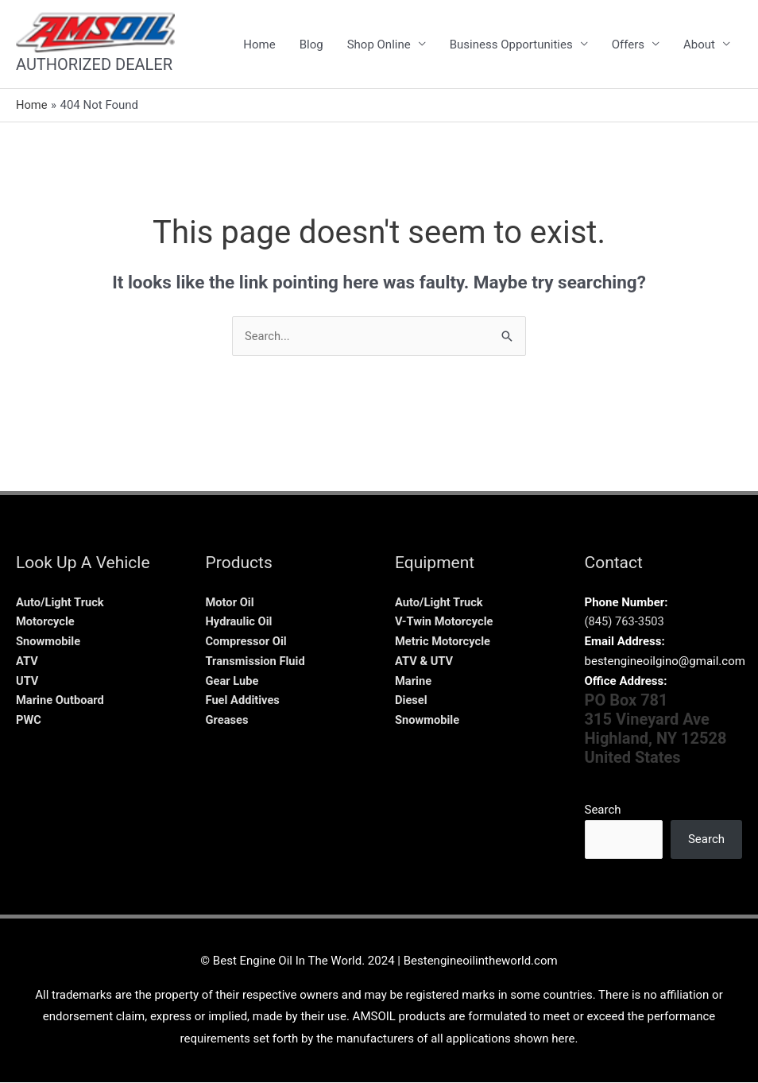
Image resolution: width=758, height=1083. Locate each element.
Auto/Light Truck (61, 602)
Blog (311, 44)
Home (259, 44)
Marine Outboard (61, 701)
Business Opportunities (511, 44)
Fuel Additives (244, 701)
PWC (29, 721)
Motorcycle (45, 622)
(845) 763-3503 (626, 622)
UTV (27, 681)
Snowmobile (49, 642)
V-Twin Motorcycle (445, 622)
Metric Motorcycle (444, 642)
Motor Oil (230, 602)
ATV (27, 661)
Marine (413, 681)
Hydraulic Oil (240, 622)
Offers (628, 44)
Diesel (411, 701)
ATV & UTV (424, 661)
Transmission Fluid (256, 661)
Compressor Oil (247, 642)
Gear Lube (233, 681)
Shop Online (379, 44)
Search (603, 810)
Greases (227, 721)
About (699, 44)
